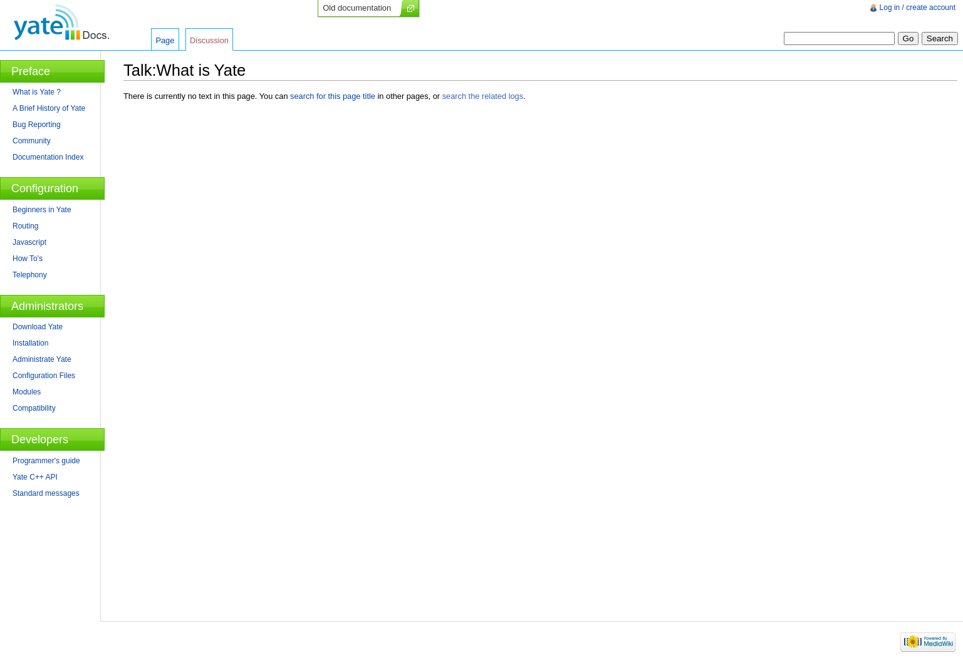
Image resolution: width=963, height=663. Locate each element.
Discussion (209, 40)
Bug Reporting (37, 124)
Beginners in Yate (42, 209)
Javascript (29, 242)
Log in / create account (917, 7)
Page (164, 40)
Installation (30, 343)
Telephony (30, 274)
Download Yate (38, 326)
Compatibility (34, 408)
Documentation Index (48, 157)
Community (32, 140)
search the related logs (482, 96)
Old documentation (357, 8)
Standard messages (46, 493)
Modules (27, 392)
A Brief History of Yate (49, 108)
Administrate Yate (42, 359)
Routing (25, 226)
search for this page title (332, 96)
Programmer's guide (46, 460)
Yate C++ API (35, 477)
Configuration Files (44, 375)
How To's (28, 258)
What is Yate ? (37, 92)
